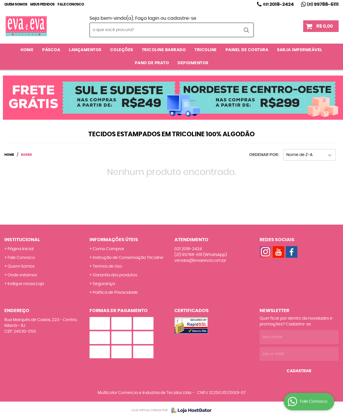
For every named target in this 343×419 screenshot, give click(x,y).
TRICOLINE (205, 50)
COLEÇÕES (121, 50)
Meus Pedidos (42, 4)
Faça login (147, 18)
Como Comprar (108, 249)
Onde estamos (22, 275)
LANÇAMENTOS (85, 50)
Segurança (104, 284)
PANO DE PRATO (152, 63)
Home (27, 50)
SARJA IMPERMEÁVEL (299, 50)
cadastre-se (181, 18)
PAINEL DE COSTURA (247, 50)
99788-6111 (323, 4)
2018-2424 (278, 4)
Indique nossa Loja (26, 284)
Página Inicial (20, 249)
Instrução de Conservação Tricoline (128, 258)
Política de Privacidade (115, 293)
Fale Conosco (71, 4)
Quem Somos (15, 4)
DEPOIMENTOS (193, 63)
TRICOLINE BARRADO (164, 50)
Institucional (22, 239)
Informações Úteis (114, 239)
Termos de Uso (107, 266)
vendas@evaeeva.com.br (200, 261)
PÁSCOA (51, 50)
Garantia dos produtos (115, 275)
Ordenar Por (263, 155)
